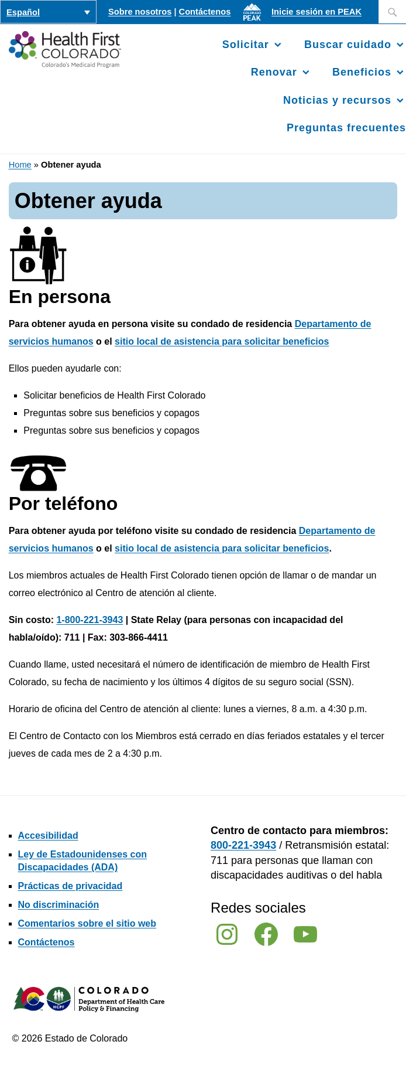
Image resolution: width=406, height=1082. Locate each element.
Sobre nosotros (139, 11)
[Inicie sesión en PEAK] (255, 20)
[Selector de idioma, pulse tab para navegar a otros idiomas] (48, 11)
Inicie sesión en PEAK (316, 11)
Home (20, 164)
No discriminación (58, 905)
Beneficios (361, 72)
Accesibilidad (48, 836)
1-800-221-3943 (89, 620)
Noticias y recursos (337, 100)
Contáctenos (205, 11)
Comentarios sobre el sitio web (87, 923)
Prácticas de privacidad (70, 886)
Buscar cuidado (347, 44)
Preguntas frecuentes (346, 128)
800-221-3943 (243, 845)
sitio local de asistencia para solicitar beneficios (222, 341)
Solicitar (245, 44)
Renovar (274, 72)
